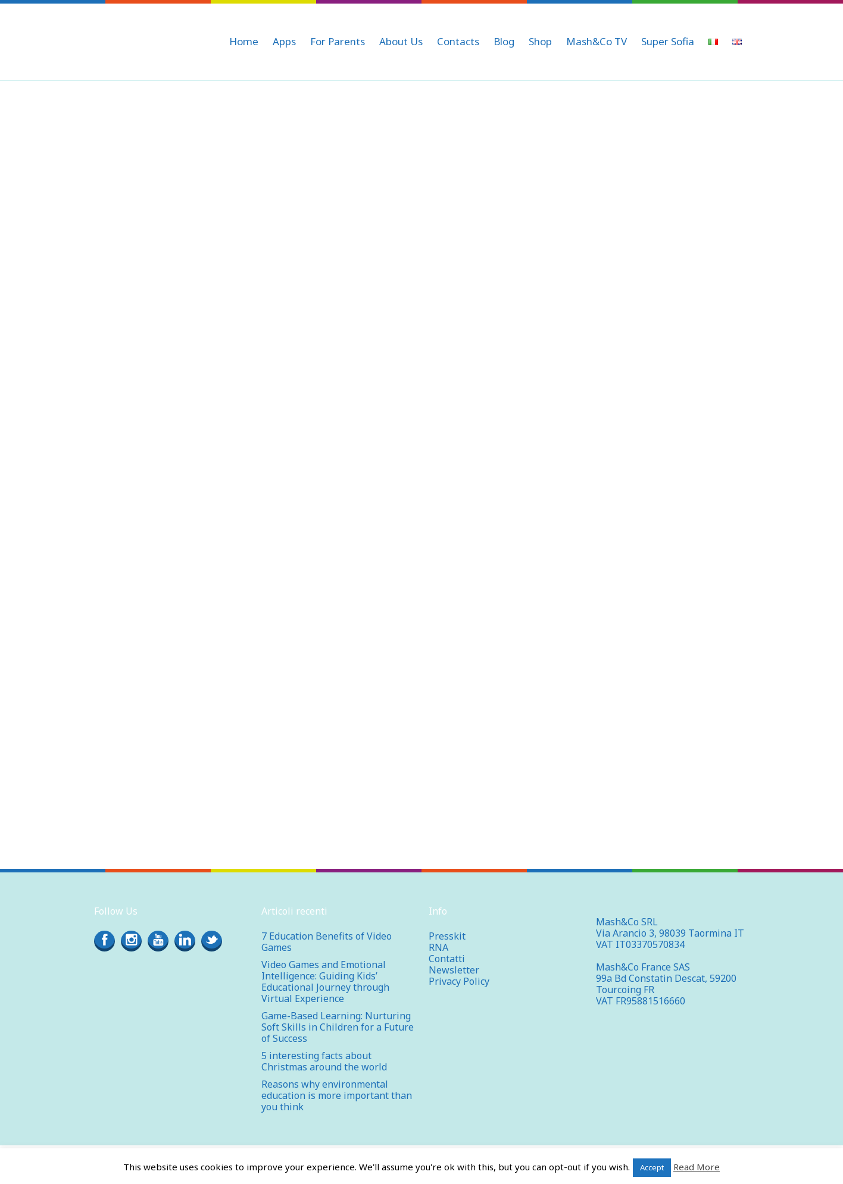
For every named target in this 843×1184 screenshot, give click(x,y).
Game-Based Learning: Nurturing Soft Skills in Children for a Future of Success (337, 1027)
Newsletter (454, 969)
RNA (438, 947)
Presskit (447, 936)
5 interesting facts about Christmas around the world (324, 1061)
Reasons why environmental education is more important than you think (336, 1095)
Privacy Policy (459, 981)
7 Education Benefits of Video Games (326, 941)
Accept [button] (652, 1167)
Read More (696, 1167)
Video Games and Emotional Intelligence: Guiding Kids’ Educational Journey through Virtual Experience (325, 981)
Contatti (447, 958)
